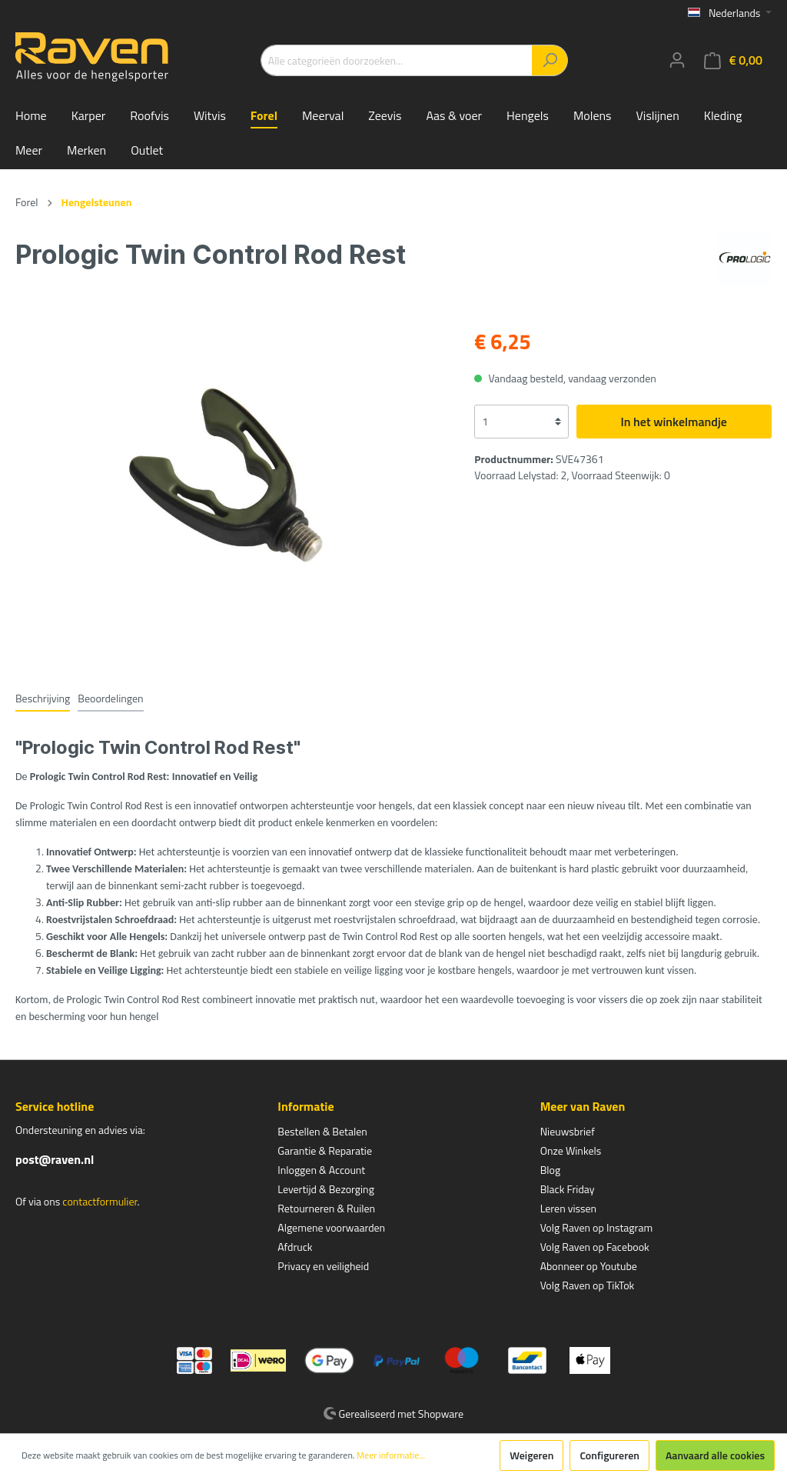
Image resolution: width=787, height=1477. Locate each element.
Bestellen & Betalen (322, 1131)
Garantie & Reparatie (324, 1150)
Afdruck (294, 1247)
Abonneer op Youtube (588, 1266)
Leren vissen (568, 1208)
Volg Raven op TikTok (587, 1285)
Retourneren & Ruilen (326, 1208)
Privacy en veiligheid (323, 1266)
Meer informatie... (391, 1455)
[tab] (42, 698)
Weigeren (531, 1455)
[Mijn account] (677, 60)
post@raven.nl (54, 1159)
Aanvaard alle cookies (715, 1455)
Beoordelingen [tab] (110, 698)
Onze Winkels (571, 1150)
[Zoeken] (550, 60)
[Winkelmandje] (733, 60)
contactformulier (99, 1201)
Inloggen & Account (321, 1170)
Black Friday (567, 1189)
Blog (550, 1170)
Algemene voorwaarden (331, 1227)
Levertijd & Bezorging (325, 1189)
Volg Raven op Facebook (594, 1247)
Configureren (609, 1455)
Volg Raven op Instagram (596, 1227)
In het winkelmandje (674, 421)
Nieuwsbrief (567, 1131)
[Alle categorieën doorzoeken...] (397, 60)
